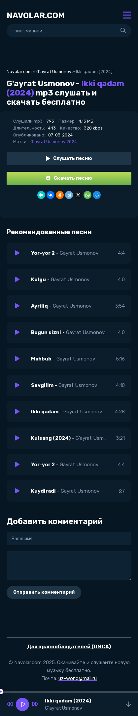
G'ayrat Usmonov (53, 71)
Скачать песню (69, 178)
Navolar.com (19, 71)
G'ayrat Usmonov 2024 (53, 141)
